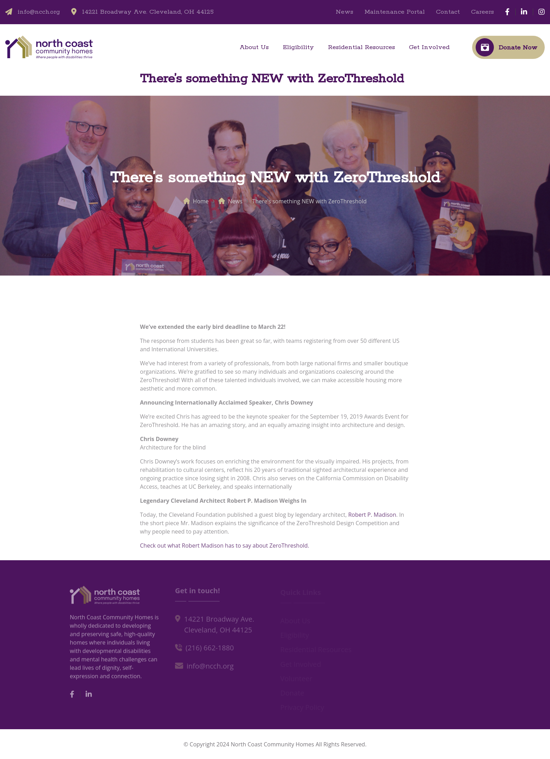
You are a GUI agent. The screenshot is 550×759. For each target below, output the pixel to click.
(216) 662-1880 (210, 650)
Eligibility (298, 47)
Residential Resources (361, 47)
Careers (482, 12)
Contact (448, 12)
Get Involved (429, 47)
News (344, 12)
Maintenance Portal (394, 12)
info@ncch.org (39, 12)
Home (201, 201)
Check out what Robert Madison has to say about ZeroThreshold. (224, 548)
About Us (254, 47)
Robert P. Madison (372, 517)
